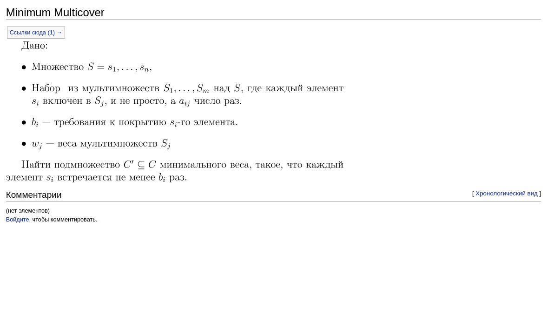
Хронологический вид (506, 193)
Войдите (17, 219)
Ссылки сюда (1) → (36, 32)
